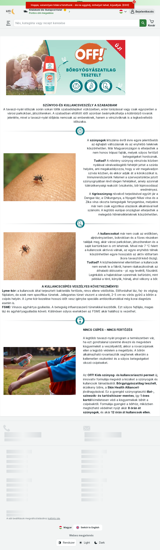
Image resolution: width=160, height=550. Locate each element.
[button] (142, 12)
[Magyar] (122, 11)
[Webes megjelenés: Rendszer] (66, 542)
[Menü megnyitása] (8, 23)
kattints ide (54, 518)
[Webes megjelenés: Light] (84, 542)
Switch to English (87, 527)
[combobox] (77, 23)
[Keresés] (143, 23)
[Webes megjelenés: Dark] (99, 542)
